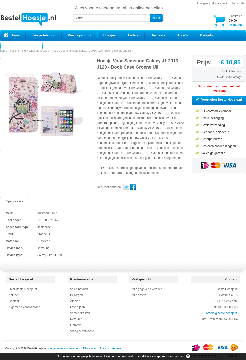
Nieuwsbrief (238, 3)
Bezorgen (76, 295)
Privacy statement (110, 348)
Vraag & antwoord (82, 331)
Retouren (76, 319)
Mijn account (219, 3)
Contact (14, 301)
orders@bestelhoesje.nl (222, 313)
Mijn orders (139, 295)
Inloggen (202, 3)
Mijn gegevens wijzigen (147, 289)
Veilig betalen (79, 289)
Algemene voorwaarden (24, 307)
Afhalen (75, 301)
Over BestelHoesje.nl (23, 289)
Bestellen (235, 20)
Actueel (14, 295)
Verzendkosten (80, 313)
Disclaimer (89, 348)
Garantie (76, 325)
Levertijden (77, 307)
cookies (179, 356)
